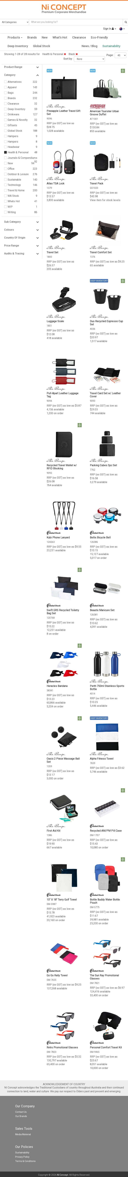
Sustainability (111, 46)
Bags (11, 92)
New (45, 37)
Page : (110, 55)
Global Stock (41, 46)
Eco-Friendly (99, 37)
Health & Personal (54, 54)
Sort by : (68, 58)
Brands (32, 37)
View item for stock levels (105, 200)
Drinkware (13, 114)
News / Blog (89, 46)
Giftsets (12, 125)
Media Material (23, 1134)
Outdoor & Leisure (18, 174)
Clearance (79, 37)
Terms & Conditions (25, 1161)
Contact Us (21, 1112)
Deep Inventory (18, 46)
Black (73, 54)
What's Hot (59, 37)
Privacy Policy (22, 1157)
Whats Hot (14, 201)
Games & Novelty (18, 119)
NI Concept (62, 1175)
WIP (10, 206)
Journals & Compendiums (22, 157)
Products (15, 37)
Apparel (12, 87)
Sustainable (14, 179)
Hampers (13, 136)
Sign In (109, 28)
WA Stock (13, 195)
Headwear (13, 147)
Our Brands (21, 1116)
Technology (14, 185)
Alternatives (15, 81)
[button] (122, 28)
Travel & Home (16, 190)
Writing (12, 212)
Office (11, 168)
